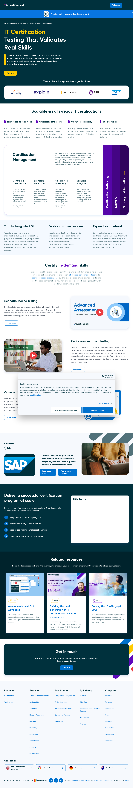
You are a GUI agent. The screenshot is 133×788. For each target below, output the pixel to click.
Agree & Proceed (97, 410)
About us (108, 696)
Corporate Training (62, 715)
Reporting (33, 728)
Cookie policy (97, 780)
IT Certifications (61, 702)
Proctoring (34, 734)
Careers (108, 721)
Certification (9, 696)
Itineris (126, 780)
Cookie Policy (35, 395)
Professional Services (63, 709)
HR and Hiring (60, 721)
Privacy (87, 780)
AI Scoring (33, 709)
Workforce (8, 702)
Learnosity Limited (77, 780)
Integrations (34, 753)
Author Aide (34, 702)
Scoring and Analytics (124, 189)
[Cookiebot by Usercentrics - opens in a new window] (103, 376)
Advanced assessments (39, 696)
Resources (109, 734)
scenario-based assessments (45, 278)
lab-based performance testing (83, 275)
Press (107, 715)
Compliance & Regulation (65, 696)
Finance (83, 724)
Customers (109, 709)
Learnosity (109, 741)
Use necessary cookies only (66, 410)
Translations (34, 741)
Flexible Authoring (37, 715)
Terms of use (109, 780)
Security (33, 747)
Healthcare (84, 717)
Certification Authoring (107, 188)
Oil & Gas (83, 702)
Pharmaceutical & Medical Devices (90, 710)
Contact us (109, 728)
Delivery (116, 199)
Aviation (83, 696)
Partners (108, 702)
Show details (104, 403)
